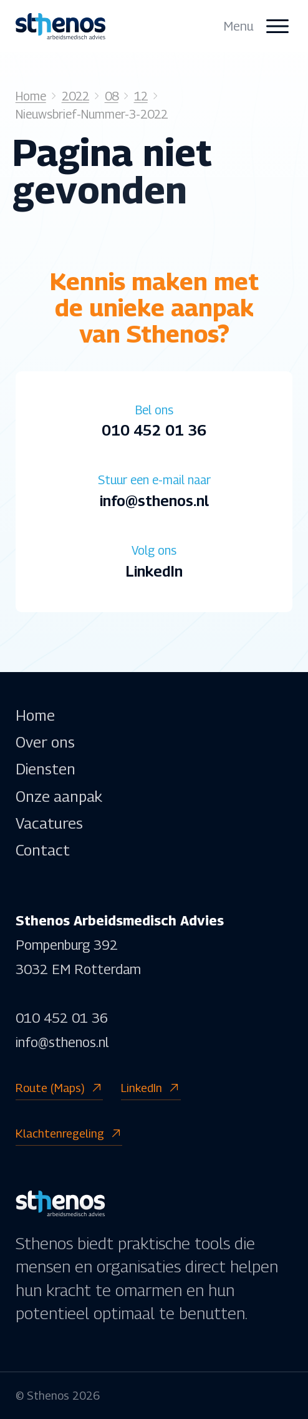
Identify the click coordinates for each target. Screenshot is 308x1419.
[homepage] (60, 26)
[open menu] (258, 26)
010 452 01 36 (62, 1018)
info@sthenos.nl (62, 1042)
